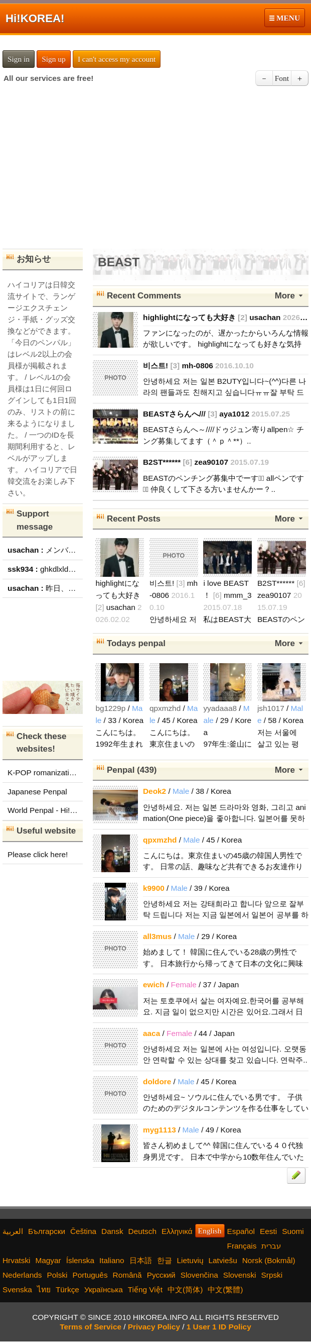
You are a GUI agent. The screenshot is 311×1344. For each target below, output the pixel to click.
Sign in (19, 59)
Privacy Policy (154, 1326)
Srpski (272, 1275)
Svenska (17, 1289)
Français (242, 1246)
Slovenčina (199, 1275)
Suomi (293, 1231)
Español (241, 1231)
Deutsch (142, 1231)
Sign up (53, 59)
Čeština (83, 1231)
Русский (161, 1275)
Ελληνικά (177, 1231)
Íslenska (80, 1260)
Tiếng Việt (145, 1289)
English (210, 1230)
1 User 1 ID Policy (219, 1326)
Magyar (48, 1260)
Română (127, 1275)
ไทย (44, 1289)
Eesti (268, 1231)
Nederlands (22, 1275)
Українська (103, 1289)
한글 (164, 1260)
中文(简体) (185, 1289)
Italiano (111, 1260)
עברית (271, 1246)
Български (46, 1231)
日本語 (140, 1260)
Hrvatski (16, 1260)
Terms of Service (90, 1326)
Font (282, 78)
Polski (57, 1275)
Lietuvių (190, 1260)
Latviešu (223, 1260)
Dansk (112, 1231)
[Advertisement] (155, 170)
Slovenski (239, 1275)
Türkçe (67, 1289)
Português (90, 1275)
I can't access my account (117, 59)
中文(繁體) (225, 1289)
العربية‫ (13, 1231)
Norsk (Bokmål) (268, 1260)
